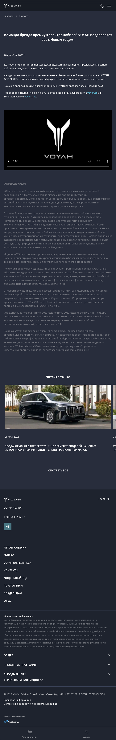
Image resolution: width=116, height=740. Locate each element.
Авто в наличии (15, 547)
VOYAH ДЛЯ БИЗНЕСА (17, 562)
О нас (7, 600)
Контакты (11, 570)
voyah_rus (30, 96)
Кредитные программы (20, 664)
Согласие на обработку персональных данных (31, 703)
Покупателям (13, 585)
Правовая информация (17, 700)
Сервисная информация (21, 680)
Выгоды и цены (15, 674)
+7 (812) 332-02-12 (14, 517)
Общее (8, 655)
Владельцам (13, 593)
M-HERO (9, 555)
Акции (86, 733)
